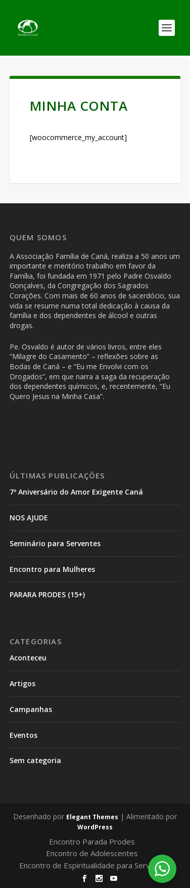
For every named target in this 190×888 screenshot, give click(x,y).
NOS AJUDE (29, 517)
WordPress (95, 827)
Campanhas (31, 709)
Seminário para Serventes (55, 543)
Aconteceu (28, 657)
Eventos (23, 735)
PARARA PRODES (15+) (47, 594)
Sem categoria (35, 760)
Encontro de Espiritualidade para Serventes (94, 865)
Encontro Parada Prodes (92, 841)
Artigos (22, 683)
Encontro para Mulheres (52, 569)
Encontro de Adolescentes (92, 853)
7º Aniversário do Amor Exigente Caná (76, 492)
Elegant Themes (92, 817)
